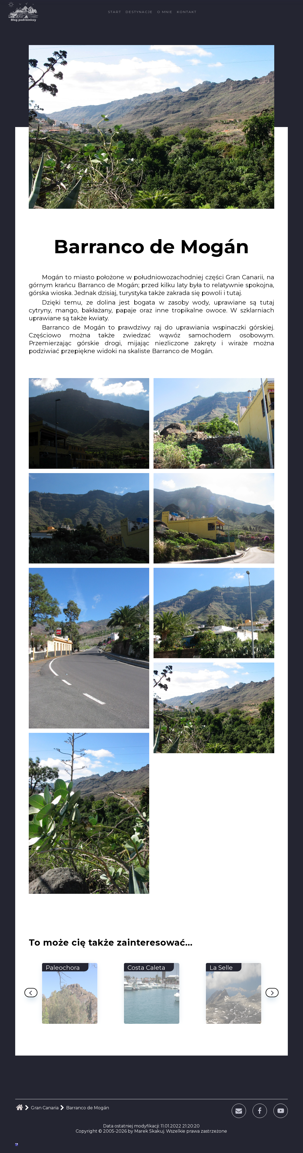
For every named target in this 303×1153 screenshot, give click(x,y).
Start (114, 12)
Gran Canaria (45, 1107)
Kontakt (187, 12)
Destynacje (139, 12)
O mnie (165, 12)
